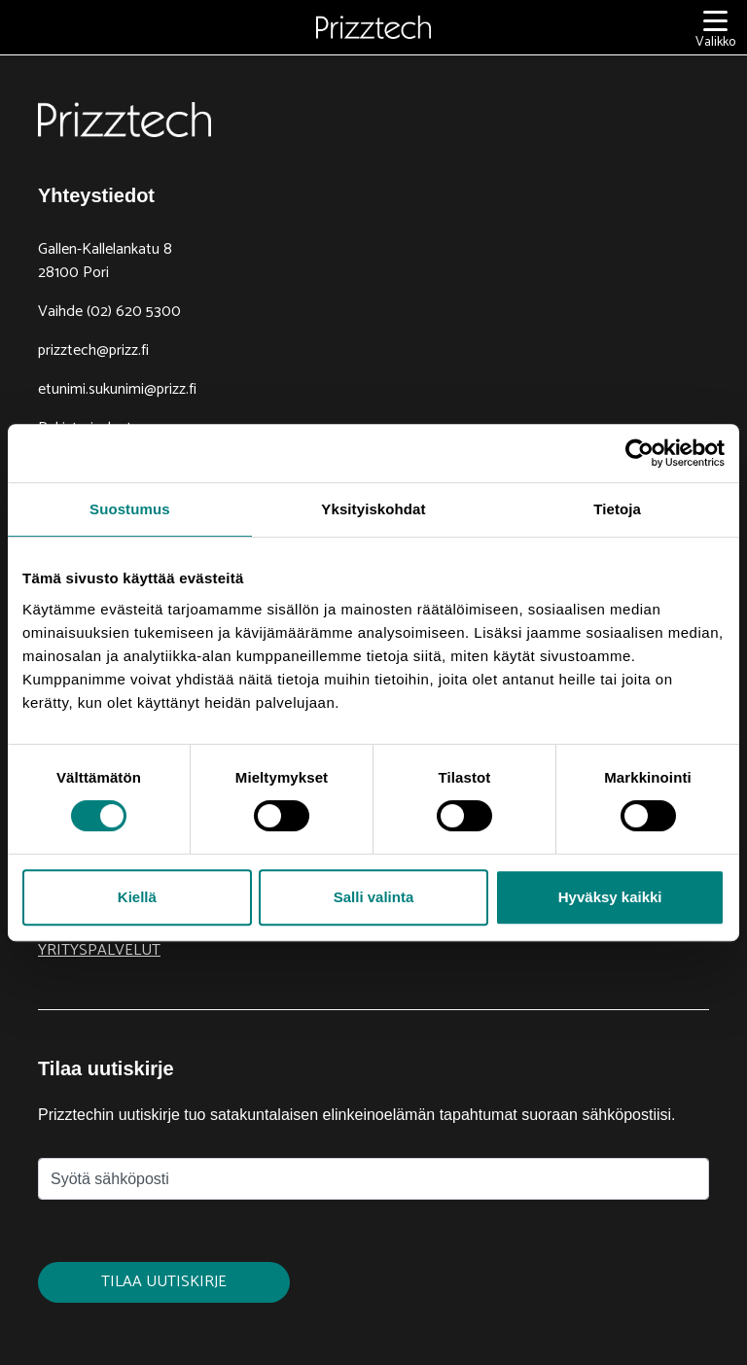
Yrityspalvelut (99, 950)
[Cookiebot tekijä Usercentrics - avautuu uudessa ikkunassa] (639, 453)
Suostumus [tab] (129, 509)
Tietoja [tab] (617, 509)
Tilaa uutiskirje (164, 1282)
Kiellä (137, 897)
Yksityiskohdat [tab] (373, 509)
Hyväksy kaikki (610, 897)
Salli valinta (374, 897)
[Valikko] (715, 27)
